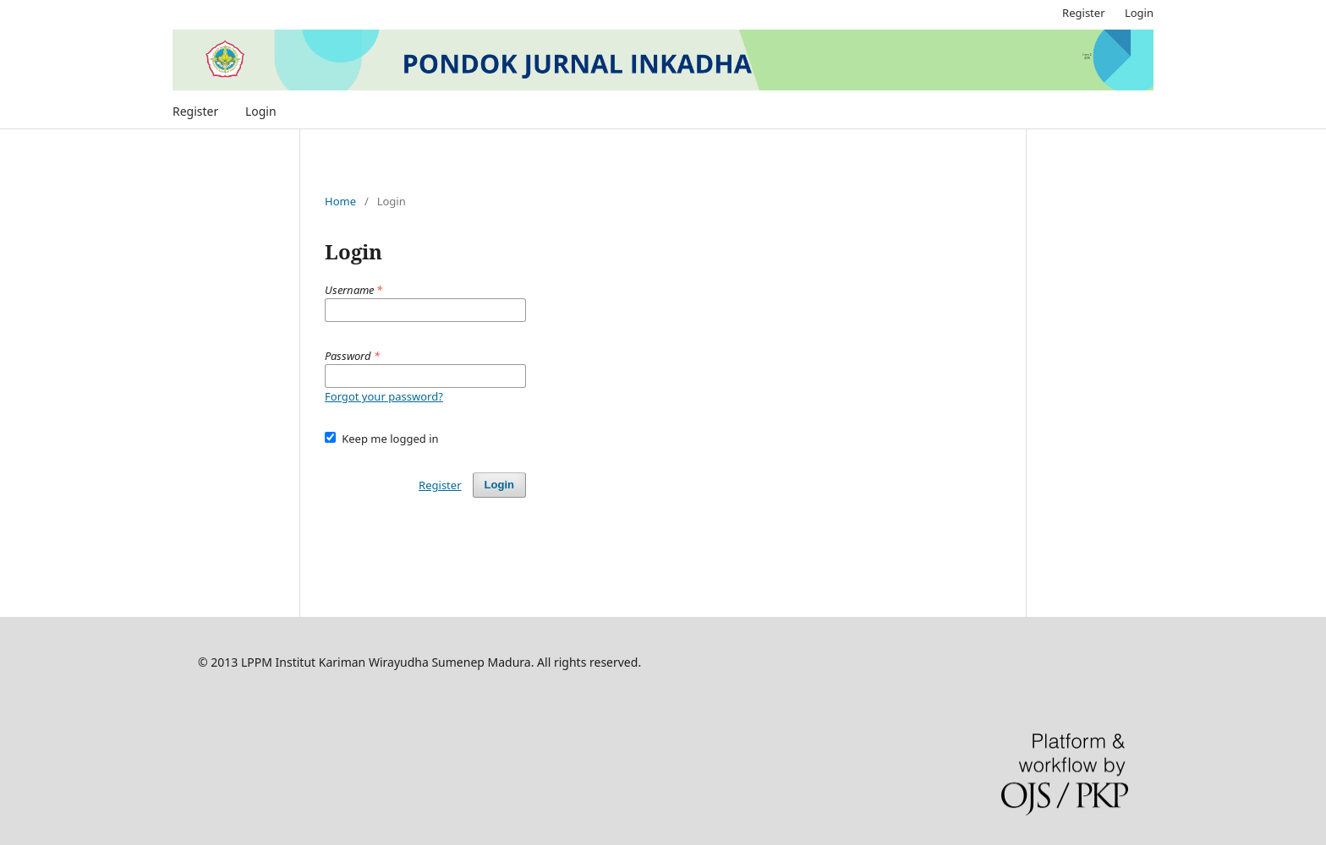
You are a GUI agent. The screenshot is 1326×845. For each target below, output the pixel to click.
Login (261, 111)
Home (340, 201)
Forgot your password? (384, 396)
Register (195, 111)
